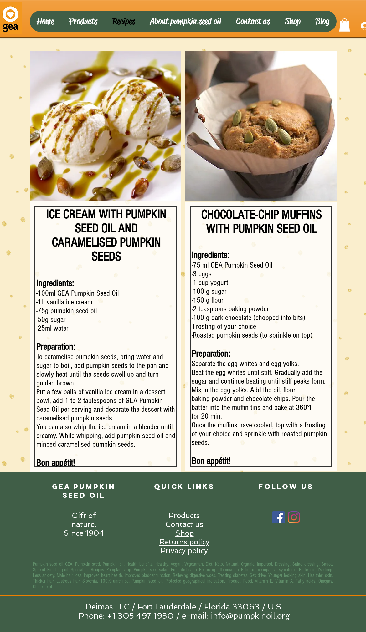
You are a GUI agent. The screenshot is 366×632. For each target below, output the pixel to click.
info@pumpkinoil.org (250, 615)
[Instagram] (294, 517)
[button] (344, 25)
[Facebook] (278, 517)
